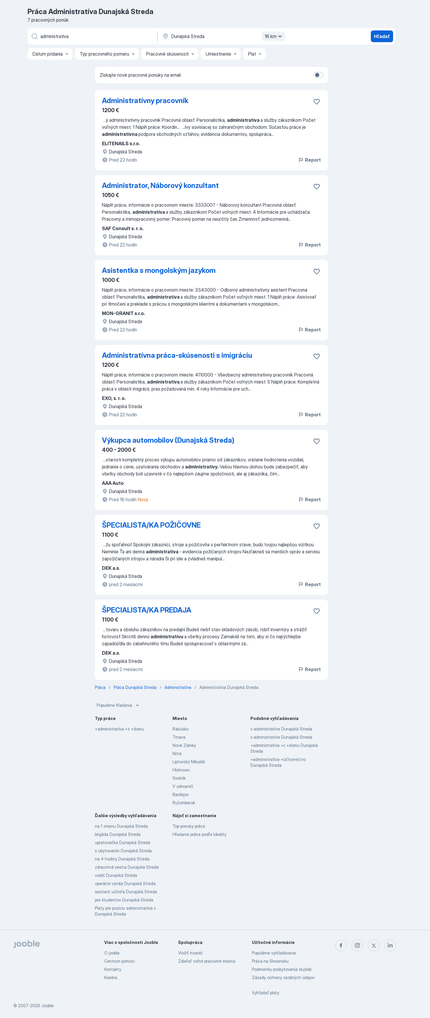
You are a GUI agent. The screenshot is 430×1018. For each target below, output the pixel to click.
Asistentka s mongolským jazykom (159, 270)
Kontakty (112, 969)
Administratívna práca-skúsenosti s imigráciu (177, 355)
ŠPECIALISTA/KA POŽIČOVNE (151, 525)
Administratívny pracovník (145, 100)
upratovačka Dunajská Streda (122, 842)
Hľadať (382, 36)
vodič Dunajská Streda (116, 875)
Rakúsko (180, 728)
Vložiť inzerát (190, 952)
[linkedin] (390, 945)
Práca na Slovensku (270, 961)
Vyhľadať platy (265, 992)
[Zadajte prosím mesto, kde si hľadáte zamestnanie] (222, 36)
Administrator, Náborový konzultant (160, 185)
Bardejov (181, 794)
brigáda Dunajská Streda (118, 834)
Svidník (179, 778)
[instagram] (357, 945)
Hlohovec (181, 769)
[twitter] (374, 945)
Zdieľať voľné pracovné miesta (206, 961)
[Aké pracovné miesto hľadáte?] (92, 36)
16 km (274, 36)
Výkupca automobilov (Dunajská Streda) (168, 440)
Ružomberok (184, 802)
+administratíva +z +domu (119, 728)
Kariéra (110, 977)
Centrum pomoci (119, 961)
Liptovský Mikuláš (189, 761)
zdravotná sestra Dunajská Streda (127, 867)
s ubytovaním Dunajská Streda (123, 850)
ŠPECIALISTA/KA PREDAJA (146, 610)
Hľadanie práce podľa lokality (199, 834)
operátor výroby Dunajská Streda (125, 883)
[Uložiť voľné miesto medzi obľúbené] (316, 101)
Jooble (47, 1005)
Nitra (177, 753)
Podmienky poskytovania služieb (281, 969)
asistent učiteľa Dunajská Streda (126, 891)
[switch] (318, 75)
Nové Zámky (184, 745)
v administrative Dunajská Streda (281, 728)
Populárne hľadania (118, 705)
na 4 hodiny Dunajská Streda (122, 858)
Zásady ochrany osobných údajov (283, 977)
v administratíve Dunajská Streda (281, 737)
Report (309, 160)
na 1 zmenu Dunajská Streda (121, 826)
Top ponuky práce (189, 826)
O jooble (112, 952)
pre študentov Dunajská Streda (124, 899)
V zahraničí (183, 786)
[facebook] (341, 945)
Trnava (179, 737)
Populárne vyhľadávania (274, 952)
